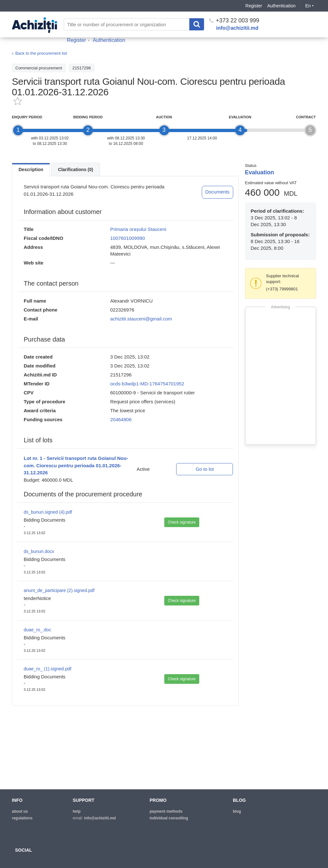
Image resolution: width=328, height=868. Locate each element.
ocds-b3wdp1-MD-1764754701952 (147, 383)
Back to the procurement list (41, 53)
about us (20, 811)
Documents (217, 191)
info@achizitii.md (237, 28)
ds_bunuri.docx (39, 551)
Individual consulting (169, 818)
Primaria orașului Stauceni (138, 229)
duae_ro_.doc (37, 629)
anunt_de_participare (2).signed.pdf (59, 590)
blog (237, 811)
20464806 (121, 419)
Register (253, 5)
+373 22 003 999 (234, 20)
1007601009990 (127, 238)
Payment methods (166, 811)
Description (31, 169)
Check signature (182, 522)
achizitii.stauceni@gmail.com (141, 318)
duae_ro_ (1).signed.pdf (47, 668)
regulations (22, 818)
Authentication (281, 5)
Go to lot (205, 469)
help (77, 811)
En (309, 6)
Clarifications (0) (75, 169)
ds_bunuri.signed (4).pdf (48, 512)
